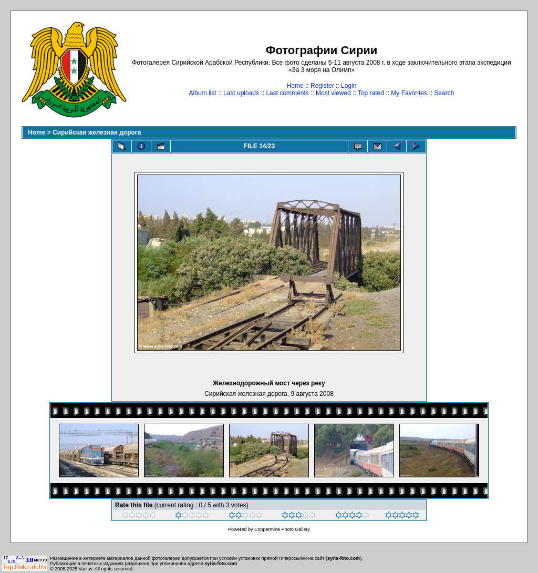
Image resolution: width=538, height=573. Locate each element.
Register (322, 85)
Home (295, 85)
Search (444, 93)
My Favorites (409, 93)
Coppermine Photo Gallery (282, 529)
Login (348, 85)
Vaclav (85, 568)
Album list (202, 93)
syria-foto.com (343, 558)
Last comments (287, 93)
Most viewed (333, 93)
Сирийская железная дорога (97, 132)
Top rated (371, 93)
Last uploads (241, 93)
